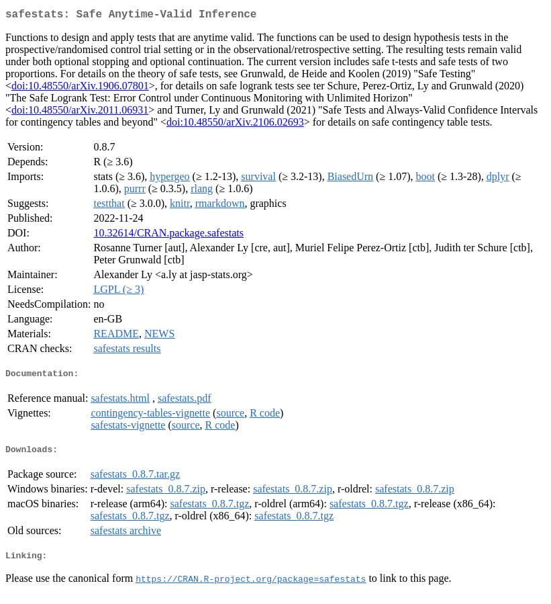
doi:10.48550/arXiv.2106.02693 (235, 124)
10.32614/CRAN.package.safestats (168, 235)
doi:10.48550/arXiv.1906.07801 (80, 88)
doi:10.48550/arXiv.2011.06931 (79, 112)
